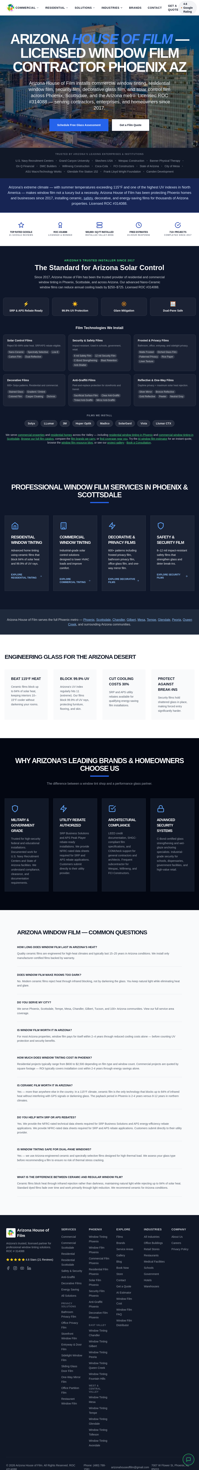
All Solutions (68, 1295)
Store (119, 1274)
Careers (176, 1243)
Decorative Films (71, 1283)
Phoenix (88, 619)
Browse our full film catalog (37, 438)
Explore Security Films (172, 576)
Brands (135, 7)
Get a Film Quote (130, 125)
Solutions (83, 7)
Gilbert (131, 619)
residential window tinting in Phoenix (131, 434)
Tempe (151, 619)
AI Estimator (123, 1292)
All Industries (152, 1236)
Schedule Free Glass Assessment (79, 125)
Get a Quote (173, 7)
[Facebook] (8, 1268)
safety (88, 198)
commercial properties (31, 434)
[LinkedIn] (29, 1268)
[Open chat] (188, 1459)
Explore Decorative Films (123, 581)
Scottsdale (103, 619)
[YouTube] (22, 1268)
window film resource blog (77, 442)
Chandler (119, 619)
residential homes (61, 434)
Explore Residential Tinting (26, 576)
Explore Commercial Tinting (75, 581)
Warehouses (151, 1286)
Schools (149, 1267)
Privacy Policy (179, 1249)
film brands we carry (83, 438)
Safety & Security (71, 1270)
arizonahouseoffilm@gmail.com (130, 1467)
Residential (55, 7)
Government (151, 1274)
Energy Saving (70, 1289)
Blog (119, 1261)
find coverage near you (113, 438)
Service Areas (124, 1249)
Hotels (148, 1280)
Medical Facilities (154, 1261)
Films (119, 1236)
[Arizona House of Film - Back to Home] (11, 7)
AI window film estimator (152, 438)
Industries (112, 7)
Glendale (164, 619)
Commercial (26, 7)
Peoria (176, 619)
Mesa (141, 619)
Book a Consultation (139, 442)
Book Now (122, 1267)
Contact (155, 7)
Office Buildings (153, 1243)
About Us (177, 1236)
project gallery (115, 442)
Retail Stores (152, 1249)
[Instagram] (15, 1268)
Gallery (120, 1255)
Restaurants (151, 1255)
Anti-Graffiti (68, 1277)
